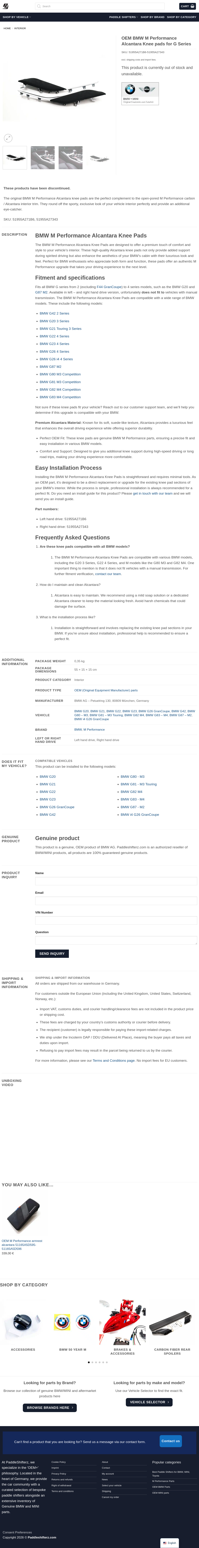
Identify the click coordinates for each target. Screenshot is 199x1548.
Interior (20, 28)
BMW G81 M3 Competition (60, 382)
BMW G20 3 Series (54, 321)
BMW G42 (178, 711)
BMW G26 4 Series (54, 351)
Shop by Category (181, 17)
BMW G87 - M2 (133, 807)
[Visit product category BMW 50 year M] (73, 1327)
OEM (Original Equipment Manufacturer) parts (106, 690)
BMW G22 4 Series (54, 336)
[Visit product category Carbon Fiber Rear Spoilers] (172, 1329)
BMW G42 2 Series (54, 313)
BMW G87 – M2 (181, 715)
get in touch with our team (153, 493)
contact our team (108, 574)
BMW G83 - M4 (133, 799)
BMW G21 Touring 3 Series (60, 329)
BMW (78, 729)
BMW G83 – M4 (157, 715)
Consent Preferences (17, 1532)
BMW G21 (97, 711)
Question (42, 932)
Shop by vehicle (17, 17)
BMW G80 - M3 (133, 777)
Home (7, 28)
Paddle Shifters (123, 17)
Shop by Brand (152, 17)
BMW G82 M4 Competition (60, 389)
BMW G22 (113, 711)
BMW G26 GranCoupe (154, 711)
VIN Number (44, 912)
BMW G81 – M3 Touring (106, 715)
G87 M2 (41, 292)
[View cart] (187, 6)
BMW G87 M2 (50, 367)
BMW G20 (81, 711)
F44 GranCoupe (109, 287)
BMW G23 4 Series (54, 344)
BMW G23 (129, 711)
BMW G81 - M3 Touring (139, 784)
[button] (8, 138)
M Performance (94, 729)
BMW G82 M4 (134, 715)
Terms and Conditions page (114, 1060)
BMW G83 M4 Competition (60, 397)
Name (39, 873)
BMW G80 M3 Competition (60, 374)
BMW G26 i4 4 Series (56, 359)
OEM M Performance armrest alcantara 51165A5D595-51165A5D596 (22, 1245)
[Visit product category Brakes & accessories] (122, 1329)
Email (39, 892)
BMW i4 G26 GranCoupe (91, 719)
